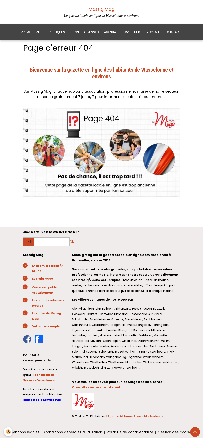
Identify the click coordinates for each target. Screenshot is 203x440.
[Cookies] (8, 431)
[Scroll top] (195, 432)
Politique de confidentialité (130, 433)
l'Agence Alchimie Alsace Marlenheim (134, 418)
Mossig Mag (101, 9)
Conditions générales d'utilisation (72, 433)
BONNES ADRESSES (84, 34)
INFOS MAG (154, 34)
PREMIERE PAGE (32, 34)
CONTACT (174, 34)
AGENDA (110, 34)
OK (71, 243)
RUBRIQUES (57, 34)
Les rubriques (42, 280)
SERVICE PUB (130, 34)
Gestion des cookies (176, 433)
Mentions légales (24, 433)
